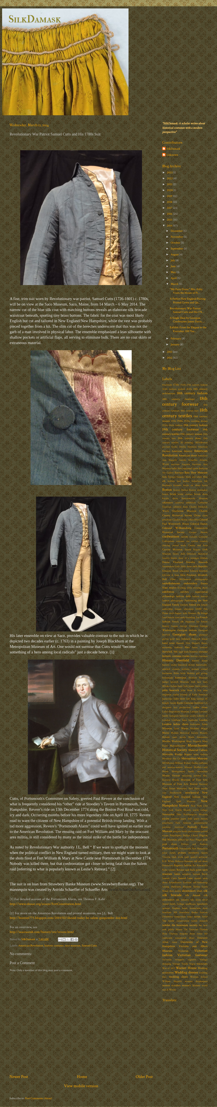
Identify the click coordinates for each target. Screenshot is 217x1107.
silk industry (182, 899)
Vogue (192, 963)
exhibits (184, 592)
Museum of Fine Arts (194, 780)
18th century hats (189, 410)
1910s (173, 421)
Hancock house (200, 639)
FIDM (199, 609)
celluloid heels (180, 506)
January (175, 344)
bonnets (177, 485)
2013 (170, 352)
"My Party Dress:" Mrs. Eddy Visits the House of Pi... (186, 291)
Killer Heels (179, 698)
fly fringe (202, 613)
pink (205, 840)
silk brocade (172, 895)
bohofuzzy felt (200, 481)
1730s (176, 385)
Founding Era (192, 617)
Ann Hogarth (169, 460)
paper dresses (201, 818)
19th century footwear (180, 429)
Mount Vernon (171, 775)
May (173, 272)
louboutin (195, 724)
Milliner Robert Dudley (186, 763)
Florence (192, 613)
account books (169, 446)
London (203, 720)
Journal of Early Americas (194, 694)
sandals (197, 878)
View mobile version (81, 1086)
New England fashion (187, 797)
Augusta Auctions (191, 464)
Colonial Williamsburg (176, 528)
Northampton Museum (195, 814)
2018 (170, 202)
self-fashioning (200, 882)
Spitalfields (202, 904)
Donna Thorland (172, 562)
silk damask (192, 895)
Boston (167, 489)
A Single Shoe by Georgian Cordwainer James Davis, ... (187, 319)
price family (169, 852)
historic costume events (176, 656)
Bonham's (167, 485)
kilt (188, 698)
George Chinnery (189, 626)
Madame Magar (199, 728)
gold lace (175, 639)
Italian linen (176, 686)
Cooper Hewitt (198, 532)
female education (184, 609)
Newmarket (168, 814)
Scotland (187, 882)
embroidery (190, 583)
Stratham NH (169, 912)
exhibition (168, 592)
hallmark (185, 639)
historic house (200, 660)
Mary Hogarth (193, 741)
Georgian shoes (184, 634)
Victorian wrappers (173, 959)
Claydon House (179, 519)
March (175, 284)
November (177, 237)
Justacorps (167, 698)
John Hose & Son (191, 690)
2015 (170, 220)
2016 (170, 214)
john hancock (170, 690)
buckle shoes (170, 498)
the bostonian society (184, 925)
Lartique (194, 711)
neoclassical (192, 793)
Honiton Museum (198, 677)
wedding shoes (178, 977)
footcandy (180, 617)
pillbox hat (183, 839)
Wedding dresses (186, 972)
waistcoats (202, 964)
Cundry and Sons (198, 545)
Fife (206, 609)
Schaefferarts (175, 882)
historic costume (54, 945)
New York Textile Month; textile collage (185, 810)
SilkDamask (34, 19)
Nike (179, 814)
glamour (203, 634)
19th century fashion (196, 425)
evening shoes (200, 587)
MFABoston (168, 763)
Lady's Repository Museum (175, 711)
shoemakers (189, 891)
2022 (170, 178)
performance (194, 831)
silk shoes (195, 899)
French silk (178, 621)
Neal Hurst (194, 788)
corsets (184, 537)
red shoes (203, 861)
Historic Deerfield (175, 660)
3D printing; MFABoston (194, 442)
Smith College (177, 904)
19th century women (191, 434)
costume (193, 536)
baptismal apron (190, 468)
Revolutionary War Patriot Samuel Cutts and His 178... (187, 310)
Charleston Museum (184, 511)
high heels (184, 651)
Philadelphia (176, 835)
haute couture (200, 647)
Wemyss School (199, 976)
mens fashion (200, 754)
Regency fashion (183, 865)
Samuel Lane (185, 878)
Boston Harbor (180, 490)
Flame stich (168, 613)
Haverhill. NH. (170, 652)
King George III (199, 698)
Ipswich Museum (179, 681)
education (184, 570)
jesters (204, 686)
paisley (165, 818)
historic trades (169, 664)
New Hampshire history (185, 803)
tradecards (167, 937)
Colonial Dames (199, 524)
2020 (170, 190)
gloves (165, 639)
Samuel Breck (200, 874)
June (173, 266)
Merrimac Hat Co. (171, 758)
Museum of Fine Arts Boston (180, 784)
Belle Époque (169, 476)
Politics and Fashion (194, 844)
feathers (184, 604)
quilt (186, 857)
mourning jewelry (191, 775)
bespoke (181, 476)
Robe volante (169, 869)
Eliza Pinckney (188, 575)
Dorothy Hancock (197, 562)
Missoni (188, 767)
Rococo (180, 870)
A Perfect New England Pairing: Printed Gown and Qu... (188, 300)
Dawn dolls (179, 553)
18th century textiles (185, 413)
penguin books (180, 831)
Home (82, 1076)
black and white (194, 476)
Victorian (183, 951)
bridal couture (185, 494)
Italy (185, 686)
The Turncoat (191, 929)
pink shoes (169, 844)
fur (197, 621)
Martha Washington (173, 741)
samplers (186, 874)
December (177, 231)
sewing (165, 886)
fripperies (190, 621)
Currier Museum (172, 549)
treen (174, 942)
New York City (199, 805)
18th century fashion (192, 393)
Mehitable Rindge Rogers (177, 754)
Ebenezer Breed (170, 570)
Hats (187, 647)
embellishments (171, 583)
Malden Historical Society (184, 732)
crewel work (179, 545)
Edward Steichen (199, 570)
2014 (170, 226)
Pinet (192, 839)
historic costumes (199, 656)
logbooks (193, 720)
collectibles (193, 519)
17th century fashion (197, 384)
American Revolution (30, 945)
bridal (173, 494)
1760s (183, 384)
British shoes (201, 494)
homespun (180, 677)
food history (168, 617)
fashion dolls (183, 596)
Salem (177, 874)
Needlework (176, 792)
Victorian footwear (192, 955)
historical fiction (186, 664)
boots (205, 485)
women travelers (171, 985)
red (195, 861)
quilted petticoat (199, 857)
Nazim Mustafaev (178, 788)
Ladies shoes (200, 707)
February (176, 338)
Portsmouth (170, 848)
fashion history (200, 596)
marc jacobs (179, 737)
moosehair (202, 771)
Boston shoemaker (198, 490)
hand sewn (168, 643)
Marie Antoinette (198, 737)
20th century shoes (189, 438)
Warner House (186, 968)
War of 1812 (168, 968)
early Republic (200, 566)
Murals (175, 779)
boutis (165, 494)
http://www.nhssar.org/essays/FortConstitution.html (45, 904)
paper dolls (186, 818)
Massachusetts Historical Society (185, 747)
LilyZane (176, 720)
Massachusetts (177, 746)
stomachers (195, 908)
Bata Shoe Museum (196, 472)
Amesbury (203, 455)
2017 (170, 208)
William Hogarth (172, 981)
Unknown (172, 155)
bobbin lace (174, 481)
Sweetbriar (167, 916)
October (176, 243)
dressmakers (168, 566)
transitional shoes (184, 937)
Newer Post (18, 1076)
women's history (191, 985)
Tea (164, 921)
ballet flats (176, 468)
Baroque (179, 472)
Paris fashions (183, 822)
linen (184, 720)
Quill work (177, 857)
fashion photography (172, 600)
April (174, 278)
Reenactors (167, 865)
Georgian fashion (187, 630)
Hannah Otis (183, 643)
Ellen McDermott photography (189, 579)
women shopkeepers (196, 981)
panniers (175, 818)
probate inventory (188, 853)
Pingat (199, 839)
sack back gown (193, 870)
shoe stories (175, 891)
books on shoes (191, 485)
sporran (166, 908)
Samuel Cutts (89, 945)
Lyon (176, 728)
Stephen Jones (180, 908)
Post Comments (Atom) (38, 1098)
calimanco (167, 502)
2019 (170, 196)
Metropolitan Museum (194, 758)
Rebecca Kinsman (184, 861)
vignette (192, 959)
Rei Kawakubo (200, 865)
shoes (199, 891)
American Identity (182, 451)
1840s (189, 389)
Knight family (169, 703)
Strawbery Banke (188, 912)
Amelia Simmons (188, 446)
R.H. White (168, 861)
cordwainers (170, 536)
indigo (165, 681)
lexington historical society (182, 715)
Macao (184, 728)
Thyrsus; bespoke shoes (182, 933)
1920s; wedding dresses (196, 421)
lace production (182, 707)
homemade (167, 677)
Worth (172, 989)
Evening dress (185, 587)
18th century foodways (178, 399)
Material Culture (198, 750)
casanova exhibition (185, 502)
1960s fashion (175, 425)
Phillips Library (190, 835)
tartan (197, 916)
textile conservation (178, 920)
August (175, 254)
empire (172, 588)
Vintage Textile (180, 963)
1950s (165, 425)
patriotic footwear (173, 827)
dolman (204, 558)
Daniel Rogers (192, 549)
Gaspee (174, 626)
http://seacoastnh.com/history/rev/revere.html (42, 932)
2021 (170, 184)
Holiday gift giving (197, 673)
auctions (175, 464)
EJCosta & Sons (170, 575)
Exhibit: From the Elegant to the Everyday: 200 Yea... (188, 329)
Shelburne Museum (181, 886)
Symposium (180, 916)
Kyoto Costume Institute (190, 703)
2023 (170, 172)
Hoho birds (179, 673)
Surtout (204, 912)
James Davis (195, 686)
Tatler (205, 916)
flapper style (181, 613)
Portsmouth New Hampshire (193, 848)
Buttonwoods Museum (195, 498)
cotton (194, 541)
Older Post (144, 1076)
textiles (166, 925)
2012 (170, 358)
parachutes (167, 822)
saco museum (72, 945)
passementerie (201, 822)
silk (206, 891)
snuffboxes (190, 904)
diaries (174, 558)
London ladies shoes (175, 724)
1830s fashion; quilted (173, 389)
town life (202, 933)
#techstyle (167, 384)
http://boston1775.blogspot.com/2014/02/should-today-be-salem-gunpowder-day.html (68, 918)
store (205, 908)
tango (190, 916)
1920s (180, 421)
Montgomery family (183, 771)
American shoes (188, 455)
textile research (199, 920)
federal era (194, 605)
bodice (186, 481)
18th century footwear (185, 401)
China (197, 515)
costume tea (182, 541)
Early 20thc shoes (183, 566)
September (177, 249)
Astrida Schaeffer (188, 460)
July (173, 260)
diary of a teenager (188, 558)
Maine (165, 733)
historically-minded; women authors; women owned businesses (185, 669)
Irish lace (196, 681)
